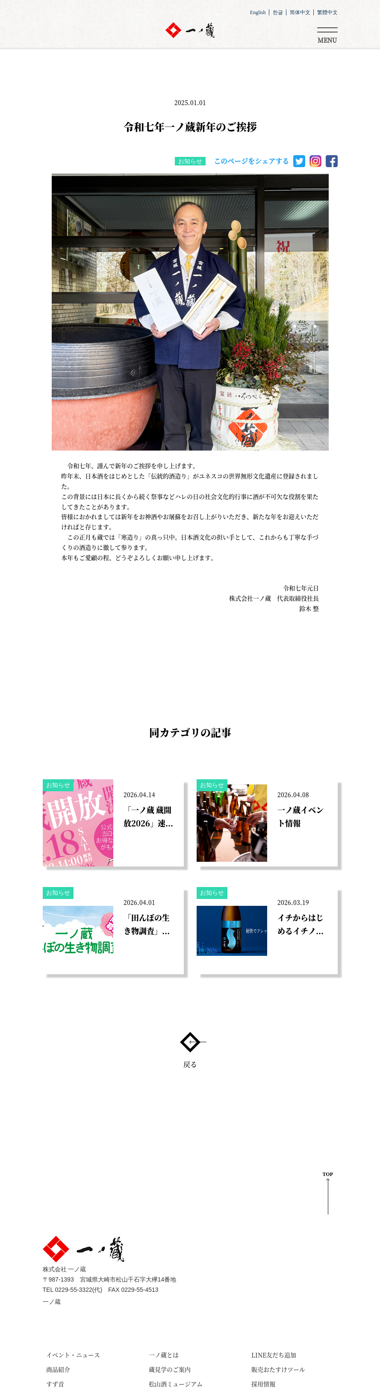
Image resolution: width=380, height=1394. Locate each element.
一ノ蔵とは (164, 1354)
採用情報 (263, 1383)
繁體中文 (327, 12)
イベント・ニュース (73, 1354)
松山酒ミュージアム (176, 1383)
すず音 (55, 1383)
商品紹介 (58, 1369)
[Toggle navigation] (327, 34)
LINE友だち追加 (273, 1354)
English (258, 12)
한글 (278, 12)
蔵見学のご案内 (170, 1369)
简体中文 (300, 12)
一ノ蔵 (52, 1302)
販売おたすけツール (278, 1369)
